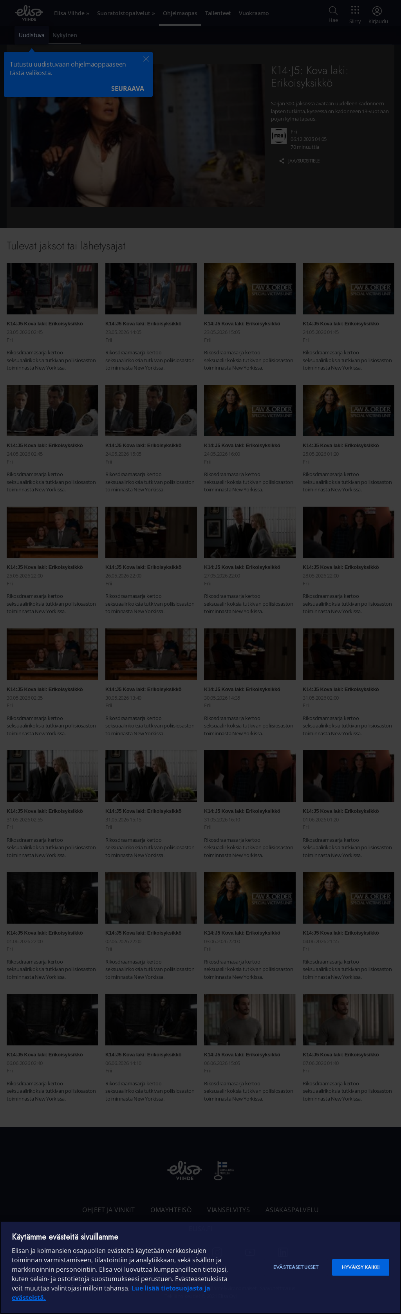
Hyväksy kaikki (360, 1267)
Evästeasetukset (296, 1267)
